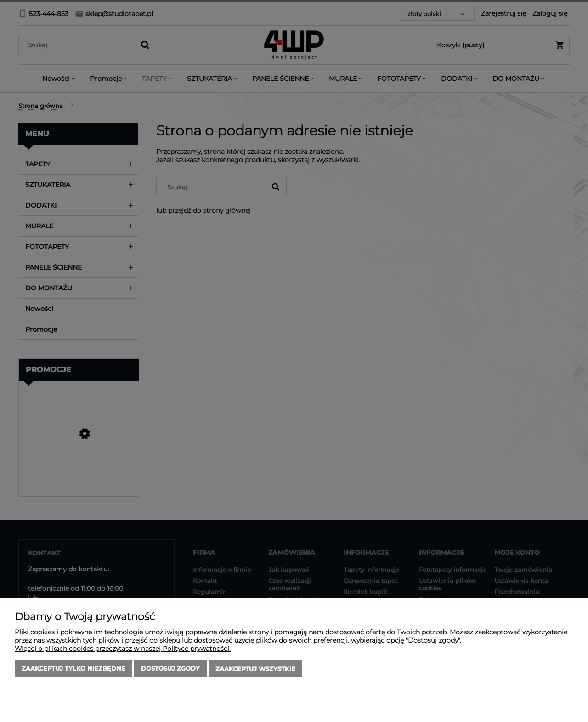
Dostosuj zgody (170, 669)
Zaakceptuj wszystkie (255, 669)
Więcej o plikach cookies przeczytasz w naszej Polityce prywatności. (123, 649)
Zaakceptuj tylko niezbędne (73, 669)
